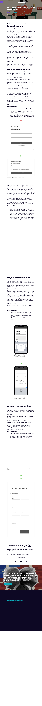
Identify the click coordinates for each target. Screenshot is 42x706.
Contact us (19, 552)
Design (8, 12)
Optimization (14, 12)
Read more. (8, 584)
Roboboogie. (21, 2)
